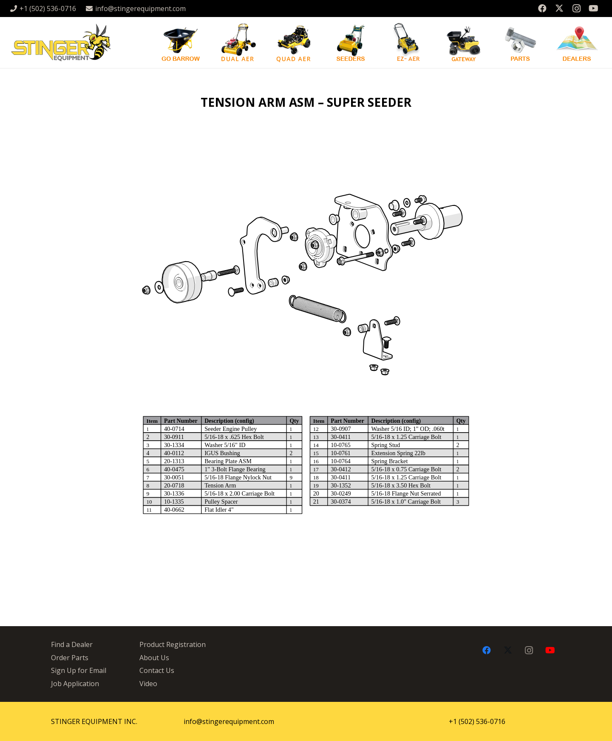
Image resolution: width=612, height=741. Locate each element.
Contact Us (156, 670)
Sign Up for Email (78, 670)
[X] (559, 8)
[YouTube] (593, 8)
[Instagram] (576, 8)
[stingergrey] (60, 42)
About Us (154, 657)
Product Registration (172, 644)
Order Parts (69, 657)
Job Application (75, 683)
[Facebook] (542, 8)
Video (148, 683)
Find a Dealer (72, 644)
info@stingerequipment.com (229, 721)
